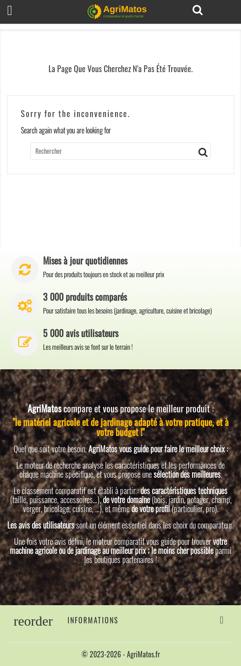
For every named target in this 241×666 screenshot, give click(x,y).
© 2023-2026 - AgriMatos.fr (121, 654)
